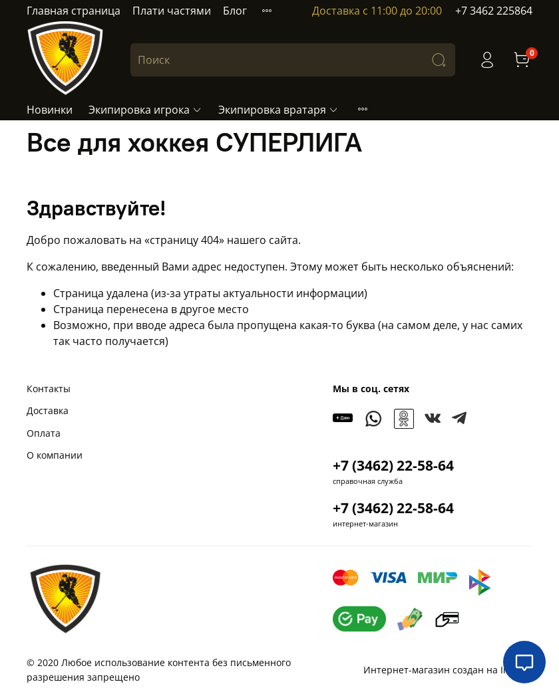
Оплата (44, 433)
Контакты (49, 388)
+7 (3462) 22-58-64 (393, 465)
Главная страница (73, 10)
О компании (55, 455)
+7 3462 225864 (493, 10)
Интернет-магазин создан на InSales (447, 669)
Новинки (50, 109)
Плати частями (171, 10)
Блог (235, 10)
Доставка (48, 410)
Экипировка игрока (145, 109)
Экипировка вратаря (278, 109)
